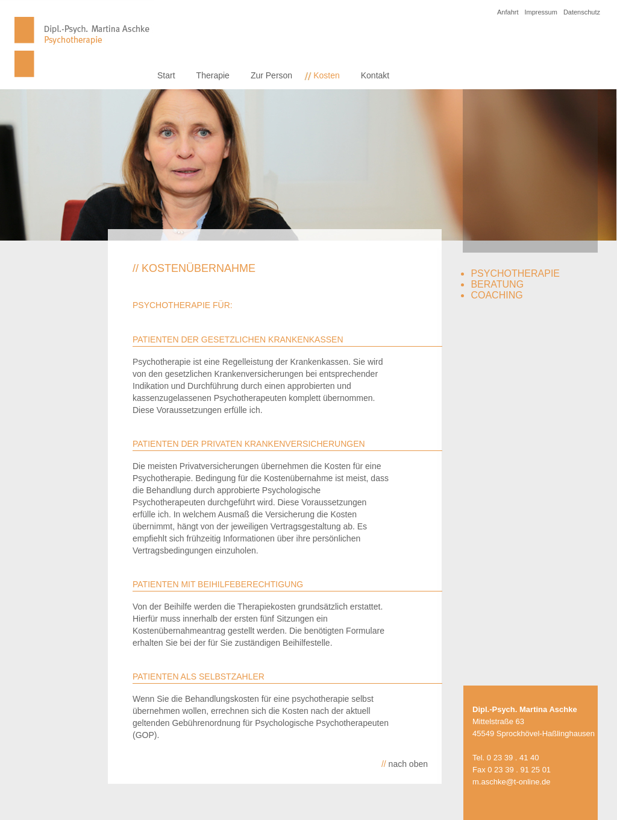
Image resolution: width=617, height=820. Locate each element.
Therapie (213, 75)
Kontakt (375, 75)
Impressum (540, 12)
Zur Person (271, 75)
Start (166, 75)
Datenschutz (581, 12)
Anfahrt (507, 12)
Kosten (326, 75)
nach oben (404, 764)
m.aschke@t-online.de (511, 781)
